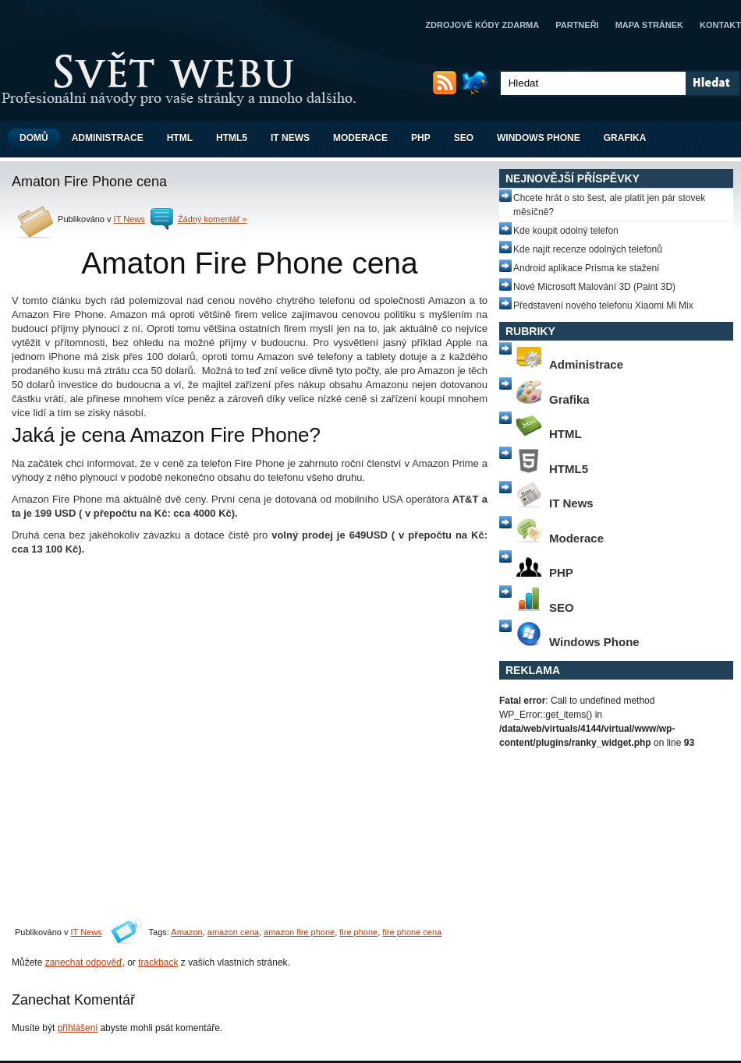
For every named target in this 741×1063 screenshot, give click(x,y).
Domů (34, 137)
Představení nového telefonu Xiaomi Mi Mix (603, 305)
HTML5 (231, 137)
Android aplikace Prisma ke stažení (586, 268)
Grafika (625, 137)
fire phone (358, 932)
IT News (290, 137)
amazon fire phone (299, 932)
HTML (180, 137)
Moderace (360, 137)
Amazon (186, 932)
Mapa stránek (649, 25)
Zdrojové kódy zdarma (482, 25)
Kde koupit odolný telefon (566, 230)
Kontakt (720, 25)
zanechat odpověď (83, 962)
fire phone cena (411, 932)
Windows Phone (538, 137)
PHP (421, 137)
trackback (158, 962)
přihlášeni (78, 1027)
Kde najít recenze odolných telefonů (587, 249)
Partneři (576, 25)
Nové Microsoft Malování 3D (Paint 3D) (594, 286)
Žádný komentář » (212, 219)
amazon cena (233, 932)
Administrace (108, 137)
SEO (463, 137)
